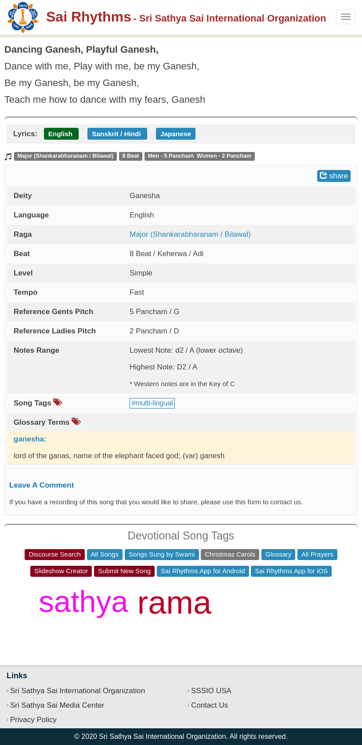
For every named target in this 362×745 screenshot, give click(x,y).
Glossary (278, 554)
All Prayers (317, 554)
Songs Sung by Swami (162, 554)
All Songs (105, 554)
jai (266, 627)
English (60, 133)
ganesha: (30, 439)
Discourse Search (54, 554)
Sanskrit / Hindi (116, 133)
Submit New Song (124, 571)
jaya (247, 591)
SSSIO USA (211, 691)
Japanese (175, 133)
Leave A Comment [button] (41, 485)
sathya (83, 601)
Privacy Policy (33, 720)
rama (175, 602)
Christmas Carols (230, 554)
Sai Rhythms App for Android (203, 571)
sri (234, 625)
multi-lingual (154, 403)
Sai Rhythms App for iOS (291, 571)
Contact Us (209, 705)
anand (107, 636)
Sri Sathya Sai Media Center (57, 705)
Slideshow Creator (61, 571)
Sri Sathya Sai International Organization (77, 691)
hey (297, 618)
